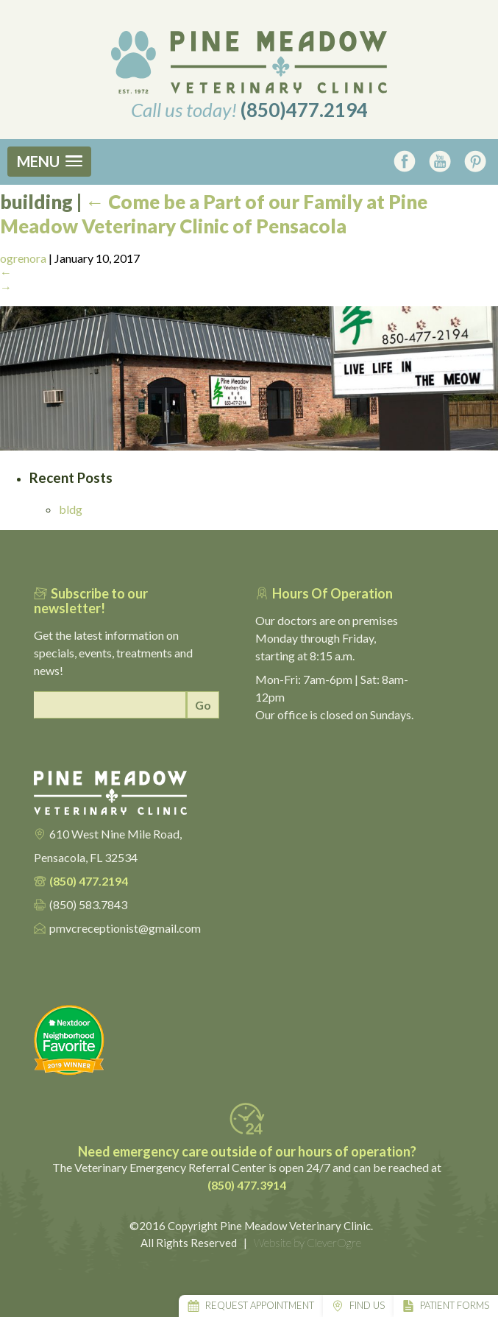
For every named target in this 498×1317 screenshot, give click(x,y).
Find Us (367, 1305)
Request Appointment (259, 1305)
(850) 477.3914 (246, 1185)
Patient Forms (454, 1305)
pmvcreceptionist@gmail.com (125, 928)
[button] (49, 161)
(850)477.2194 (304, 109)
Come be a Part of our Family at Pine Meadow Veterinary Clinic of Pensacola (213, 214)
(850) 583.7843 (88, 904)
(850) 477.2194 (88, 881)
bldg (70, 509)
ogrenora (23, 258)
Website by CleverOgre (307, 1242)
